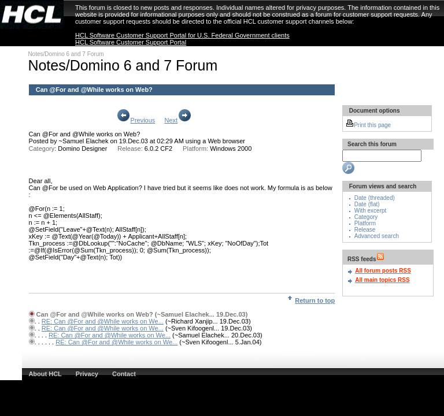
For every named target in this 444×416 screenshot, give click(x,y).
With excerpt (370, 210)
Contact (124, 373)
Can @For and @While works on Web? (84, 134)
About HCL (44, 373)
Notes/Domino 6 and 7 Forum (65, 54)
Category (366, 217)
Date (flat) (367, 204)
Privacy (87, 373)
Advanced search (376, 236)
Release (365, 229)
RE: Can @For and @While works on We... (103, 321)
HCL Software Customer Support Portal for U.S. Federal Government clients (182, 35)
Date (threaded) (374, 198)
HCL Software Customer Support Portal (130, 42)
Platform (365, 223)
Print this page (368, 125)
